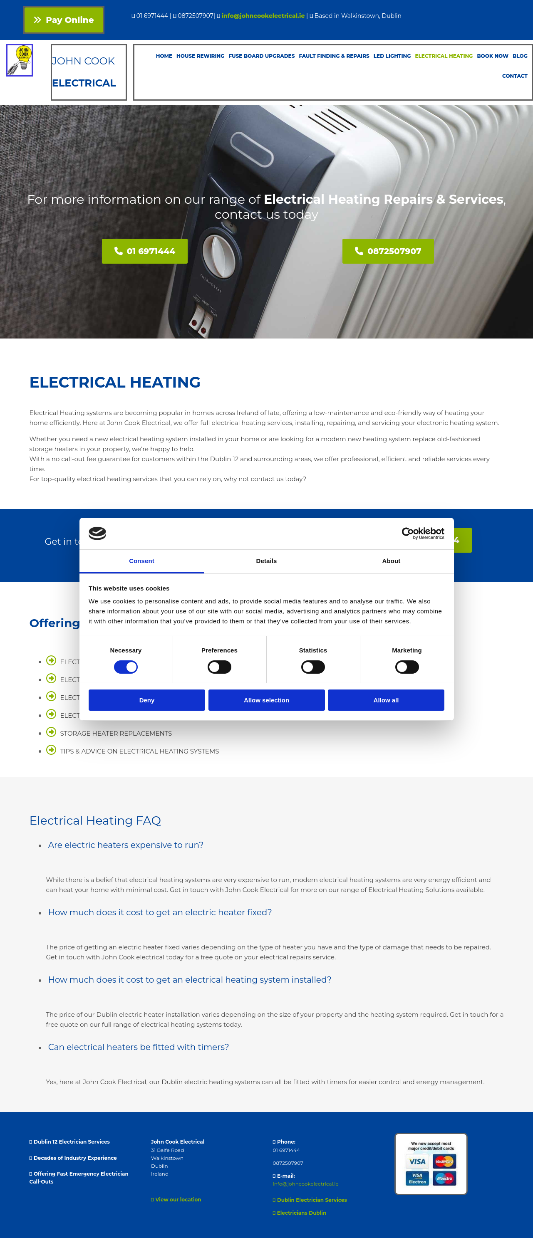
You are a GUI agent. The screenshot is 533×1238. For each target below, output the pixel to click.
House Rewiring (200, 56)
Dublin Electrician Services (310, 1200)
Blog (520, 56)
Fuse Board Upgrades (261, 56)
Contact (515, 76)
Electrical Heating (444, 56)
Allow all (386, 700)
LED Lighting (392, 56)
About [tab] (391, 560)
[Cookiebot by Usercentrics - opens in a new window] (408, 533)
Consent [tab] (141, 560)
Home (164, 56)
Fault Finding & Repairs (334, 56)
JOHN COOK (84, 61)
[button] (64, 19)
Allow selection (266, 700)
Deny (147, 700)
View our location (176, 1199)
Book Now (492, 56)
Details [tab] (266, 560)
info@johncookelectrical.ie (263, 16)
